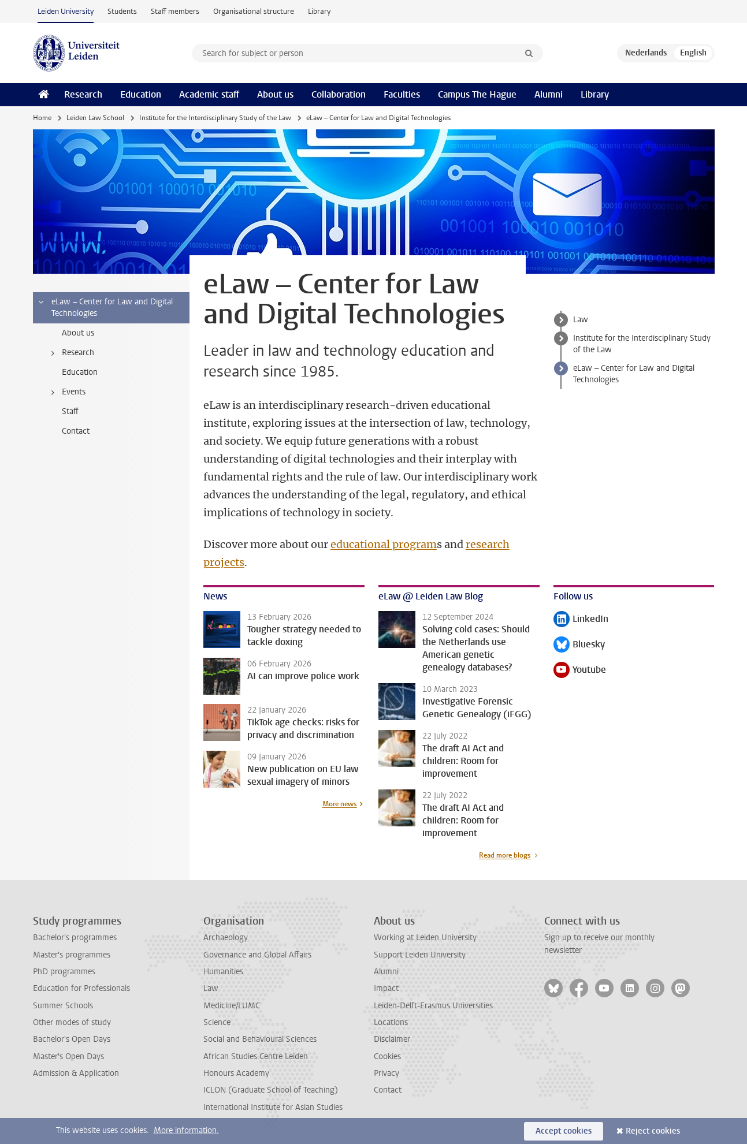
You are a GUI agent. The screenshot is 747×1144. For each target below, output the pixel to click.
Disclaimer (392, 1039)
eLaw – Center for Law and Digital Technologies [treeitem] (105, 307)
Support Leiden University (420, 954)
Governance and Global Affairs (257, 954)
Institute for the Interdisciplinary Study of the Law (215, 117)
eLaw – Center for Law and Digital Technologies (633, 374)
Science (217, 1022)
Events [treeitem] (66, 392)
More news (339, 803)
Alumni (548, 94)
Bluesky (579, 645)
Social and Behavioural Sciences (260, 1039)
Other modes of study (72, 1022)
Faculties (402, 94)
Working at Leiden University (425, 937)
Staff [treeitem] (70, 411)
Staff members (175, 11)
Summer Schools (63, 1005)
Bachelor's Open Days (71, 1039)
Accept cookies (564, 1131)
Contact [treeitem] (76, 431)
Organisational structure (253, 11)
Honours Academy (236, 1073)
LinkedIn (580, 620)
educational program (383, 544)
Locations (391, 1022)
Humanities (223, 971)
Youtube (579, 671)
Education (140, 94)
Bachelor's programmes (75, 937)
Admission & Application (76, 1073)
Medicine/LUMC (231, 1005)
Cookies (387, 1056)
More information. (186, 1130)
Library (319, 11)
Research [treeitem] (70, 353)
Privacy (386, 1073)
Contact (388, 1090)
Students (122, 11)
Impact (386, 988)
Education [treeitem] (80, 372)
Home (42, 117)
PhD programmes (64, 971)
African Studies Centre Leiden (255, 1056)
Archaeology (225, 937)
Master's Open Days (68, 1056)
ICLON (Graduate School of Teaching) (270, 1090)
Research (83, 94)
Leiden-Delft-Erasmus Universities (433, 1005)
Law (580, 319)
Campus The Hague (477, 94)
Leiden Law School (95, 117)
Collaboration (338, 94)
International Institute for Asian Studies (273, 1107)
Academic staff (209, 94)
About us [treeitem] (78, 332)
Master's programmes (71, 954)
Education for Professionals (81, 988)
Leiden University (66, 11)
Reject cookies (653, 1131)
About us (275, 94)
